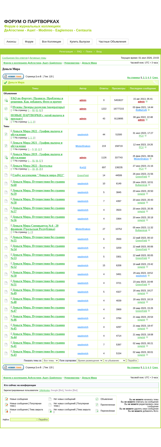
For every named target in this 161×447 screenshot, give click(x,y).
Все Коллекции (51, 41)
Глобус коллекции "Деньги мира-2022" (38, 175)
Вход (99, 51)
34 (37, 169)
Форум (29, 41)
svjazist (141, 193)
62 (40, 110)
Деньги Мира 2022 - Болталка (32, 165)
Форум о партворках (31, 21)
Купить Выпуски (80, 41)
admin (82, 100)
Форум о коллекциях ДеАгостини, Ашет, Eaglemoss (32, 63)
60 (33, 110)
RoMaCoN (141, 110)
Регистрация (66, 51)
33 (33, 169)
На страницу (133, 77)
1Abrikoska (44, 390)
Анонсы (11, 41)
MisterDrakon (82, 146)
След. (155, 77)
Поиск (89, 51)
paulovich (83, 134)
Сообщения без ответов (15, 58)
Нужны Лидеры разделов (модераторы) (39, 107)
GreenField (82, 175)
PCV (141, 135)
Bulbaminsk (141, 185)
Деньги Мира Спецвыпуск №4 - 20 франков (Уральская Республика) (34, 227)
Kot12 (83, 167)
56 (37, 161)
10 (36, 149)
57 (40, 161)
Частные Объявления (112, 41)
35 (40, 169)
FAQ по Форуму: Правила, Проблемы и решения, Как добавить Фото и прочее (37, 100)
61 (37, 110)
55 (33, 161)
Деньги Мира (89, 63)
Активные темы (38, 58)
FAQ (79, 51)
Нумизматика (71, 63)
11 (39, 149)
